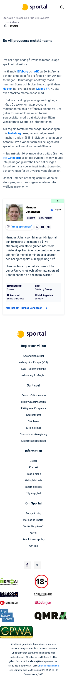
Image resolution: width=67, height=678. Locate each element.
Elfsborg (23, 71)
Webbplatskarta (33, 480)
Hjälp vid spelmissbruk (33, 402)
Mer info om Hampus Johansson (27, 308)
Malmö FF (42, 89)
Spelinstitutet (33, 415)
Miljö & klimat (33, 428)
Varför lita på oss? (33, 526)
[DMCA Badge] (16, 581)
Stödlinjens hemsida (49, 665)
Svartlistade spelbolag (33, 441)
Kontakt (33, 467)
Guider (33, 461)
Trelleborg (15, 133)
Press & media (33, 474)
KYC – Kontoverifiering (33, 369)
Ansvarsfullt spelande (34, 395)
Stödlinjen (33, 421)
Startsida (8, 18)
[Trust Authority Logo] (16, 594)
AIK (36, 71)
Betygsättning (33, 513)
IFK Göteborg (11, 158)
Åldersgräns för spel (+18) (33, 362)
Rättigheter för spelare (33, 408)
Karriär (33, 533)
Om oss (33, 546)
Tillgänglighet (33, 493)
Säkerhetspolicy (33, 487)
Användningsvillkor (33, 356)
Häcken (8, 89)
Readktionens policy (34, 539)
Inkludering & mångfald (33, 375)
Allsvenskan (22, 18)
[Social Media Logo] (27, 565)
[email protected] (21, 227)
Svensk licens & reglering (33, 434)
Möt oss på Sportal (33, 520)
